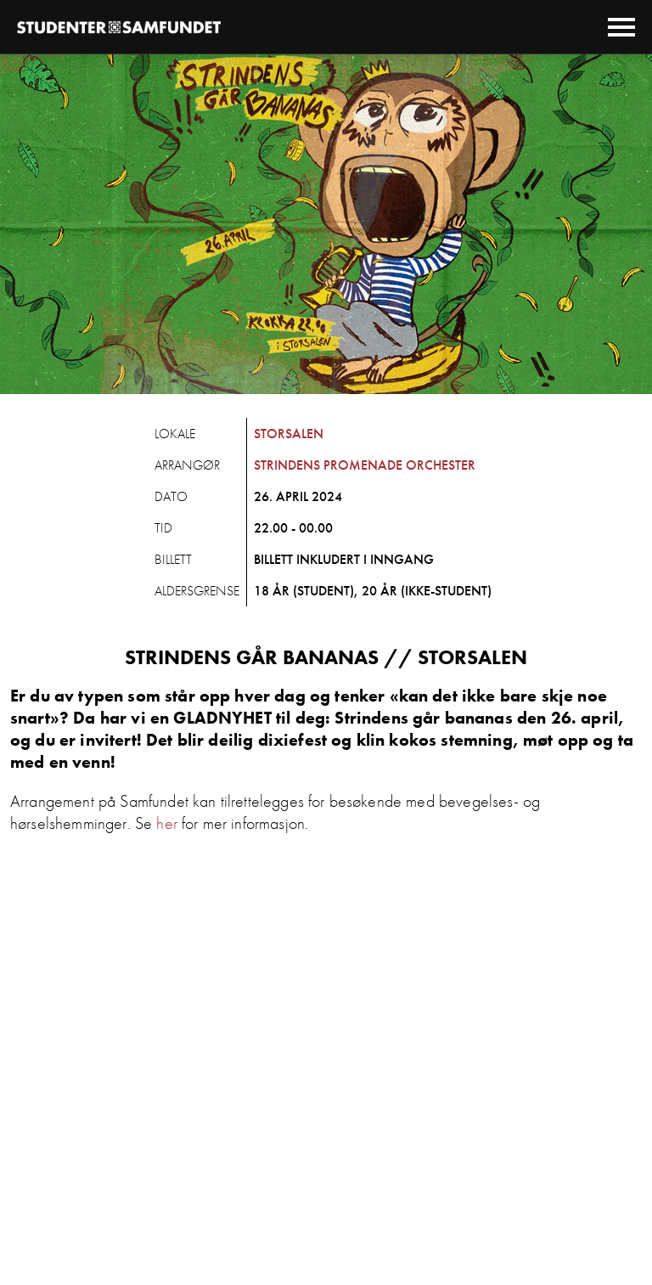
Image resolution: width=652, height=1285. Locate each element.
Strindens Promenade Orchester (364, 465)
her (166, 823)
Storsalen (288, 433)
